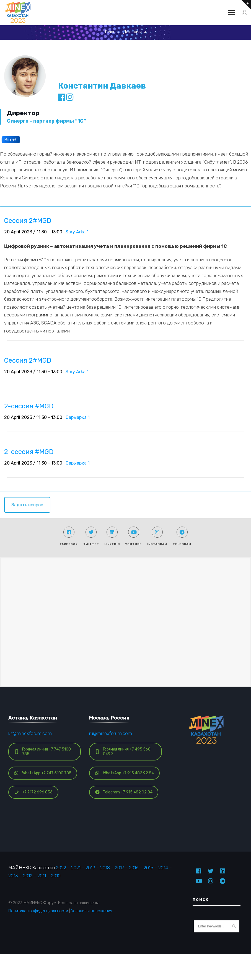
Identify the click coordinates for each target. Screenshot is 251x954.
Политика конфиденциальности (38, 910)
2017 (119, 867)
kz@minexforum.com (30, 733)
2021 (76, 867)
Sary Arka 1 (77, 231)
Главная (112, 32)
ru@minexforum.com (110, 733)
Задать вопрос (27, 504)
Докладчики (134, 32)
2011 (41, 875)
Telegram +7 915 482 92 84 (123, 792)
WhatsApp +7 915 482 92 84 (124, 773)
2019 (90, 867)
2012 (27, 875)
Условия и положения (91, 910)
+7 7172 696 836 (33, 792)
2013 (13, 875)
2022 (61, 867)
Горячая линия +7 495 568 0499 (123, 751)
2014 (163, 867)
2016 (134, 867)
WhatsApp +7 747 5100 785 (42, 773)
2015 (148, 867)
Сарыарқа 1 (78, 417)
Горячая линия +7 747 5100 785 (42, 751)
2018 (105, 867)
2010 (56, 875)
